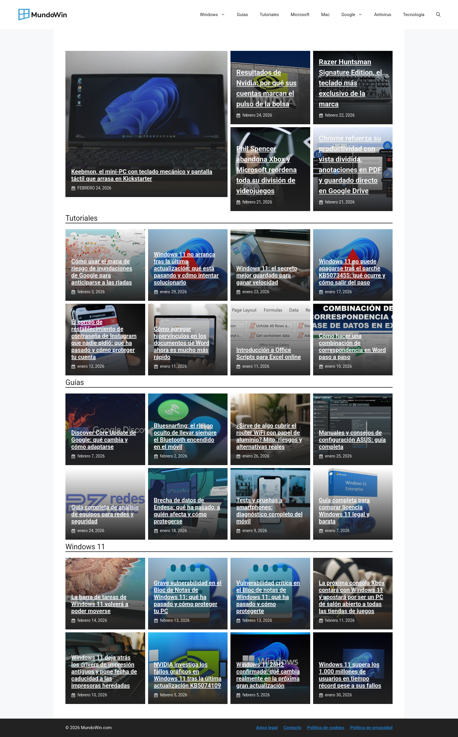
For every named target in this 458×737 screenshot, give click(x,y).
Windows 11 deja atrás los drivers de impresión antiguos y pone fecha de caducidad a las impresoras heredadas (104, 671)
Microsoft (300, 14)
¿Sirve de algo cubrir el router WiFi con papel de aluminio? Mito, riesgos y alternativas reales (269, 436)
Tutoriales (269, 14)
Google (354, 14)
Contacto (292, 727)
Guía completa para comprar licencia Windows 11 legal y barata (344, 511)
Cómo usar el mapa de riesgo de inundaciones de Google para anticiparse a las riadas (101, 272)
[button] (438, 14)
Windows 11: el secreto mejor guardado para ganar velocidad (266, 275)
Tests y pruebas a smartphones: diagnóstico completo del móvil (269, 511)
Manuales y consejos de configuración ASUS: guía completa (352, 439)
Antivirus (382, 14)
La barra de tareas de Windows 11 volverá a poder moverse (99, 604)
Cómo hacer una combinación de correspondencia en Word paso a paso (352, 346)
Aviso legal (267, 727)
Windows (215, 14)
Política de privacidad (371, 727)
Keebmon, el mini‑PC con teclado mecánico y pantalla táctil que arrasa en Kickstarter (141, 175)
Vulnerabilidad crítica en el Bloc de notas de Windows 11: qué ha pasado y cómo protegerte (268, 597)
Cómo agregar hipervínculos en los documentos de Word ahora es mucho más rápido (181, 342)
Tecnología (413, 14)
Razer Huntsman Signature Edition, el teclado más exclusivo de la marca (350, 83)
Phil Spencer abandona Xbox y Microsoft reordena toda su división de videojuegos (266, 170)
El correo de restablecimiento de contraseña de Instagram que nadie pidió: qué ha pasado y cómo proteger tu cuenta (104, 339)
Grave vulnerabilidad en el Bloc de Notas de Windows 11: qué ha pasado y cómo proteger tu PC (188, 597)
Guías (242, 14)
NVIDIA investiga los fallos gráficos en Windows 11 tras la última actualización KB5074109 (188, 675)
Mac (325, 14)
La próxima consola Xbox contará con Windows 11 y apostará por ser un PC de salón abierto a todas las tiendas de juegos (352, 597)
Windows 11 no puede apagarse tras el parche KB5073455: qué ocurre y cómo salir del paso (352, 272)
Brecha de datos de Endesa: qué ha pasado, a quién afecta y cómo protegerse (187, 511)
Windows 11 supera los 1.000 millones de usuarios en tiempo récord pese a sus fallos (350, 675)
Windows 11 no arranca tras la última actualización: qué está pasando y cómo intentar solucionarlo (186, 268)
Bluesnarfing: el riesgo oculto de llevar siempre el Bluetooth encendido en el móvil (185, 436)
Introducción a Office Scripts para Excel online (268, 353)
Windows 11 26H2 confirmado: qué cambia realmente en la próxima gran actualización (268, 675)
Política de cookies (325, 727)
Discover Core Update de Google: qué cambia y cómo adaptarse (103, 439)
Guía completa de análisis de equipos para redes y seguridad (105, 514)
